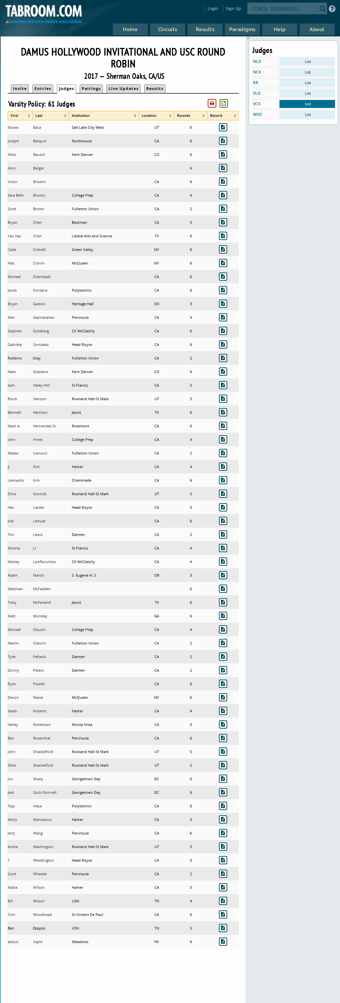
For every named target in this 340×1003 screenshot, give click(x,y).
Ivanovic (40, 453)
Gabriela (15, 344)
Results (154, 88)
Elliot (12, 493)
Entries (42, 88)
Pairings (91, 88)
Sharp (38, 778)
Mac (11, 263)
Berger (38, 168)
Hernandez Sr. (45, 425)
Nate (12, 371)
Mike (12, 154)
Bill (10, 900)
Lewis (38, 534)
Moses (13, 127)
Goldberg (41, 330)
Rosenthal (41, 738)
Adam (13, 575)
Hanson (39, 398)
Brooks (39, 195)
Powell (39, 683)
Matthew (15, 588)
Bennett (14, 412)
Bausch (39, 154)
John (12, 439)
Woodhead (42, 914)
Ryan (12, 683)
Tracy (12, 602)
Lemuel (39, 520)
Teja (11, 805)
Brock (12, 398)
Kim (36, 466)
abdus (13, 941)
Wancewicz (42, 819)
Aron (12, 168)
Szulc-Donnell (45, 792)
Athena (14, 548)
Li (34, 548)
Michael (14, 276)
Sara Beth (16, 195)
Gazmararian (44, 317)
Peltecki (39, 656)
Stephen (15, 330)
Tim (11, 534)
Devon (13, 697)
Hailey (13, 724)
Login (213, 8)
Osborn (39, 643)
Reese (38, 697)
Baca (37, 127)
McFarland (42, 602)
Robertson (42, 724)
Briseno (39, 181)
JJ (9, 466)
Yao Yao (14, 235)
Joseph (13, 140)
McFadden (42, 588)
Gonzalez (41, 344)
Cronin (39, 263)
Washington (43, 846)
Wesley (14, 561)
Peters (38, 670)
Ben (11, 738)
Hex (11, 507)
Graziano (40, 371)
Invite (20, 88)
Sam (11, 385)
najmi (38, 941)
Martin (38, 575)
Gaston (39, 303)
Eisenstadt (42, 276)
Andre (13, 846)
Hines (38, 439)
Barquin (40, 140)
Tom (11, 914)
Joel (11, 520)
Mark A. (14, 425)
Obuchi (39, 629)
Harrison (40, 412)
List (308, 61)
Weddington (43, 860)
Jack (11, 792)
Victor (13, 181)
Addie (13, 887)
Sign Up (233, 8)
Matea (13, 453)
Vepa (37, 805)
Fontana (40, 290)
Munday (40, 615)
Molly (12, 819)
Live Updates (123, 88)
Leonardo (16, 480)
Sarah (12, 710)
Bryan (13, 222)
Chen (37, 222)
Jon (10, 778)
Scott (12, 208)
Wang (38, 833)
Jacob (12, 290)
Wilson (39, 887)
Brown (38, 208)
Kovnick (40, 493)
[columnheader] (20, 115)
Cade (12, 249)
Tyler (12, 656)
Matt (12, 615)
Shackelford (43, 751)
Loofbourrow (44, 561)
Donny (13, 670)
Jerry (11, 833)
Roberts (39, 710)
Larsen (38, 507)
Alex (11, 317)
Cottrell (39, 249)
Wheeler (40, 873)
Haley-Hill (41, 385)
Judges (66, 88)
